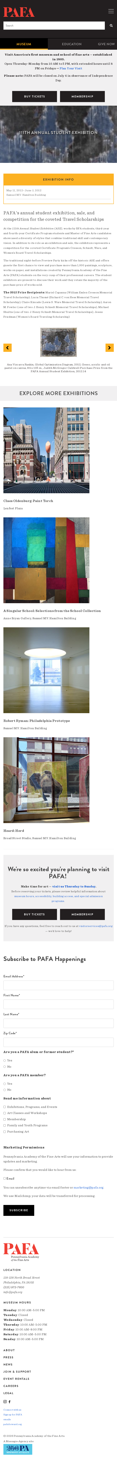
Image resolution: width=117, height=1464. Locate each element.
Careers (11, 1386)
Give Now (106, 44)
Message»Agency (17, 1441)
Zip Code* (10, 1033)
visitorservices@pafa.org (96, 926)
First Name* (11, 995)
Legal (8, 1393)
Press (8, 1357)
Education (72, 44)
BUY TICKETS (34, 96)
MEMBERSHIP (82, 96)
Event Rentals (16, 1379)
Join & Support (17, 1372)
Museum (23, 44)
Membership (82, 914)
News (8, 1364)
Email (9, 1178)
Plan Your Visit (70, 68)
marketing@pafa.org (89, 1187)
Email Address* (13, 976)
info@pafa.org (12, 1292)
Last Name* (11, 1014)
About (9, 1350)
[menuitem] (24, 44)
